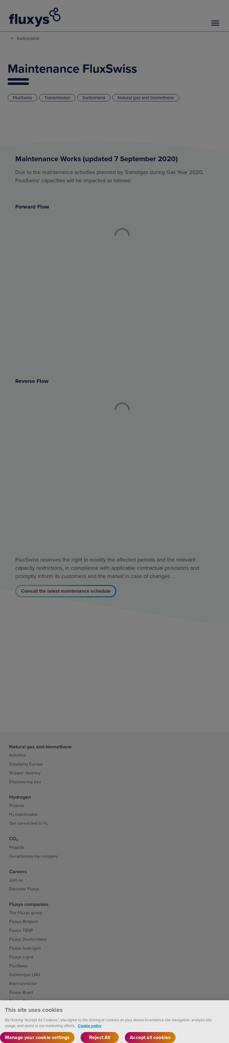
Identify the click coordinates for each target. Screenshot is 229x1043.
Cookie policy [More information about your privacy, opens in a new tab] (89, 1030)
